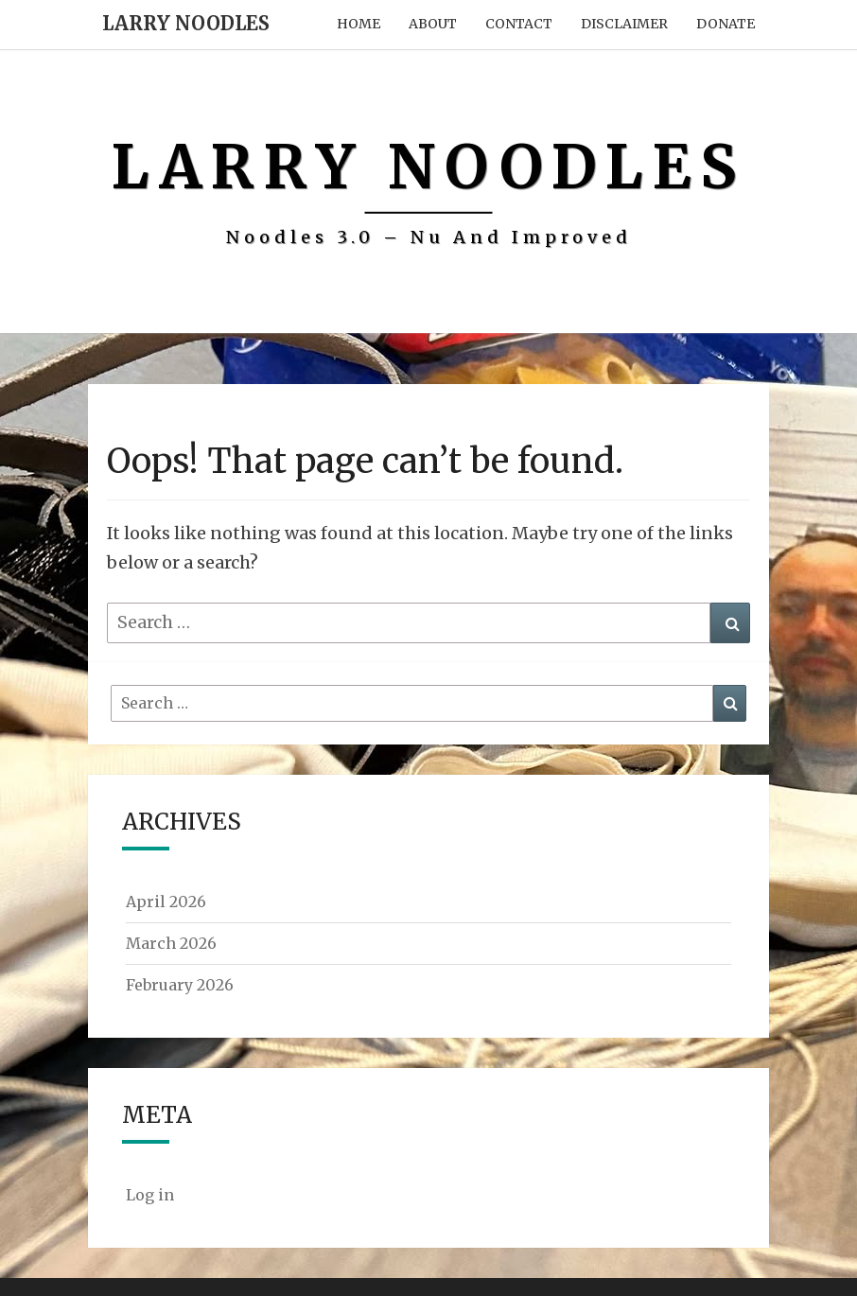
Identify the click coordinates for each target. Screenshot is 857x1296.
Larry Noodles (186, 23)
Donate (725, 23)
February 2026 (180, 984)
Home (358, 23)
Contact (518, 23)
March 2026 (171, 943)
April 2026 (166, 901)
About (433, 23)
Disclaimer (624, 23)
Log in (150, 1194)
